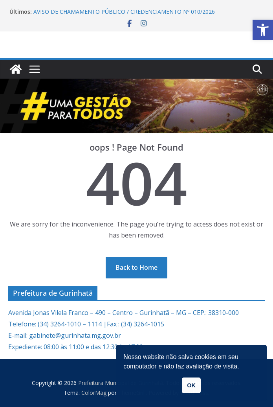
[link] (263, 30)
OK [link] (191, 385)
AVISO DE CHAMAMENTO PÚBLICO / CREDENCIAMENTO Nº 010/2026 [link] (124, 11)
